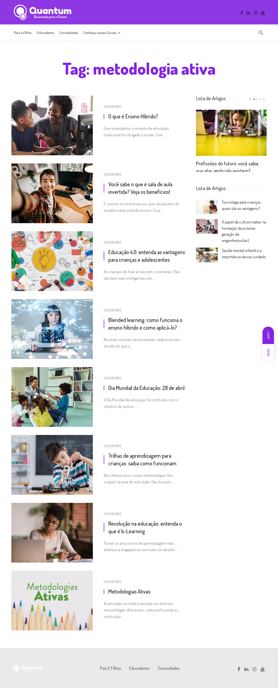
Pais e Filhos (22, 32)
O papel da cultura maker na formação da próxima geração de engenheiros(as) (244, 231)
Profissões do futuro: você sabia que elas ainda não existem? (227, 164)
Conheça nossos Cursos (99, 32)
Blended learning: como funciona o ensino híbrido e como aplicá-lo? (145, 323)
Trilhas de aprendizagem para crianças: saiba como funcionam (142, 459)
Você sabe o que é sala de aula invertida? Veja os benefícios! (140, 188)
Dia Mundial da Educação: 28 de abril (146, 387)
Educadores (45, 32)
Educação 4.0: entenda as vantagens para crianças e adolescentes (146, 255)
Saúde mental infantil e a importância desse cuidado (244, 253)
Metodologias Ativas (129, 591)
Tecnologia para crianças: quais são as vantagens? (241, 205)
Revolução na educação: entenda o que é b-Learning (145, 527)
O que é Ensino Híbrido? (133, 116)
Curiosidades (68, 32)
